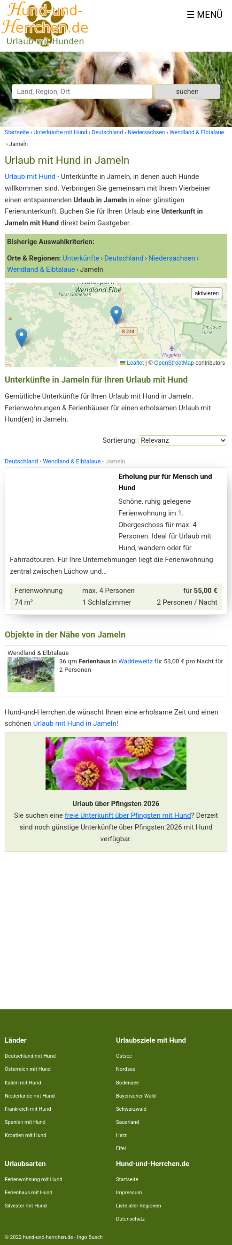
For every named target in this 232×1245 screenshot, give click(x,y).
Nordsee (125, 1069)
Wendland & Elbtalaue (72, 461)
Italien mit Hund (23, 1083)
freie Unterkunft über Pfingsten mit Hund (128, 815)
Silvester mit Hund (25, 1206)
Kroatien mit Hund (25, 1135)
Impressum (129, 1193)
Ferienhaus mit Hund (28, 1193)
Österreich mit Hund (28, 1069)
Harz (121, 1135)
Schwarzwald (131, 1109)
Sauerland (127, 1122)
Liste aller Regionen (138, 1206)
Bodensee (127, 1083)
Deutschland (21, 461)
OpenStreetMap (174, 363)
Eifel (121, 1148)
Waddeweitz (135, 661)
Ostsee (124, 1056)
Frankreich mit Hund (28, 1109)
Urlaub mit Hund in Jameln (74, 723)
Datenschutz (130, 1219)
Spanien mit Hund (25, 1122)
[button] (116, 315)
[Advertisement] (116, 925)
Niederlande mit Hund (29, 1096)
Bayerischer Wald (135, 1096)
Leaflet (132, 363)
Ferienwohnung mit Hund (33, 1179)
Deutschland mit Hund (30, 1056)
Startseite (127, 1179)
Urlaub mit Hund (30, 176)
